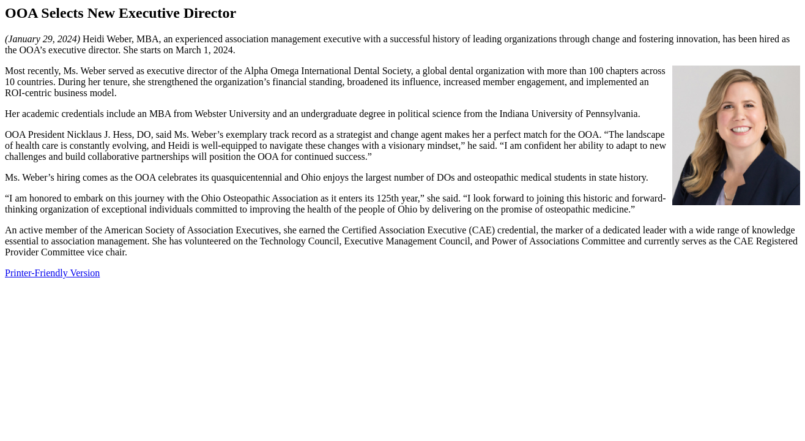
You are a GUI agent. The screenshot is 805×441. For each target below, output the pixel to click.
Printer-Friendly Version (52, 273)
